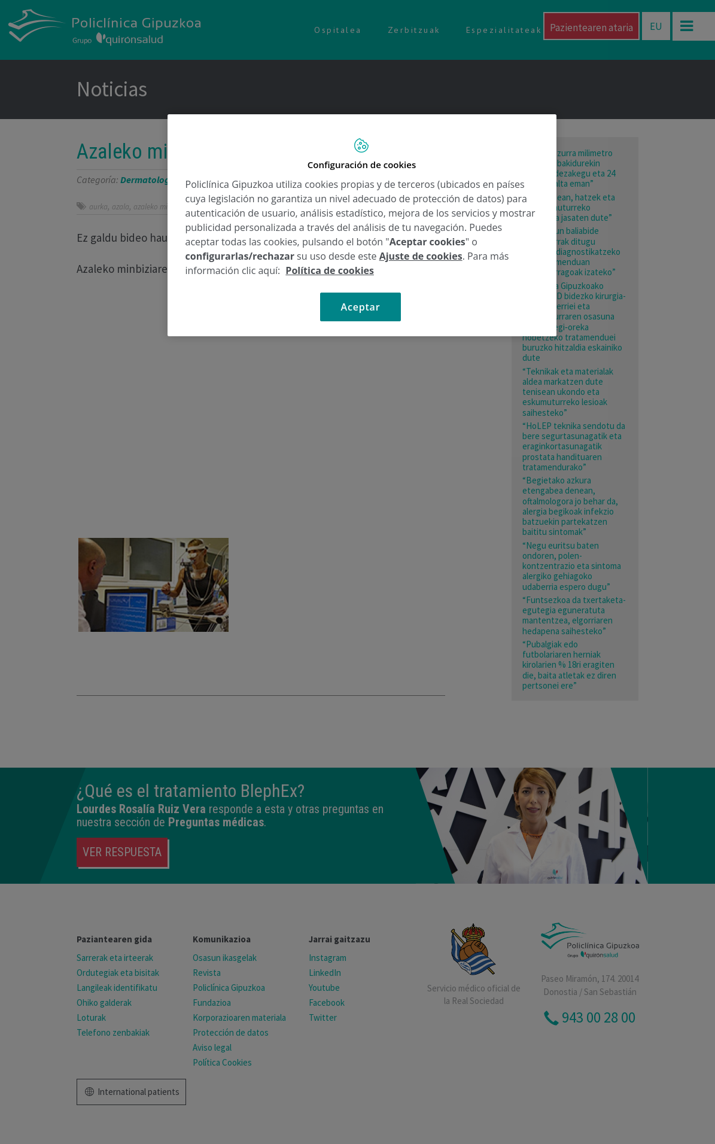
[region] (362, 225)
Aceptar (361, 307)
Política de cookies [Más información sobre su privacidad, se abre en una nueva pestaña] (329, 270)
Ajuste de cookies (421, 256)
